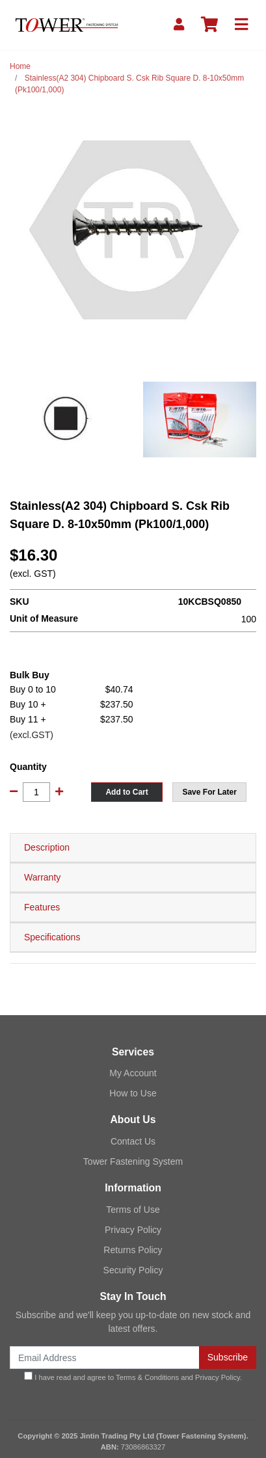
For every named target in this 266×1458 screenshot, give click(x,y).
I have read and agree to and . (133, 1376)
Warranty (42, 877)
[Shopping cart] (209, 25)
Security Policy (133, 1270)
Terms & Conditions (147, 1377)
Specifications (52, 937)
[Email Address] (105, 1357)
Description (47, 847)
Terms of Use (132, 1209)
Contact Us (133, 1141)
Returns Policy (132, 1250)
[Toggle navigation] (241, 25)
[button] (209, 792)
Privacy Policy (133, 1230)
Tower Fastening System (133, 1161)
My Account (132, 1073)
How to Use (132, 1093)
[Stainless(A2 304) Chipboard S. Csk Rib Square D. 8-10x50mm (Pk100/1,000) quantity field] (36, 792)
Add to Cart (126, 792)
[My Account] (179, 25)
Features (42, 907)
